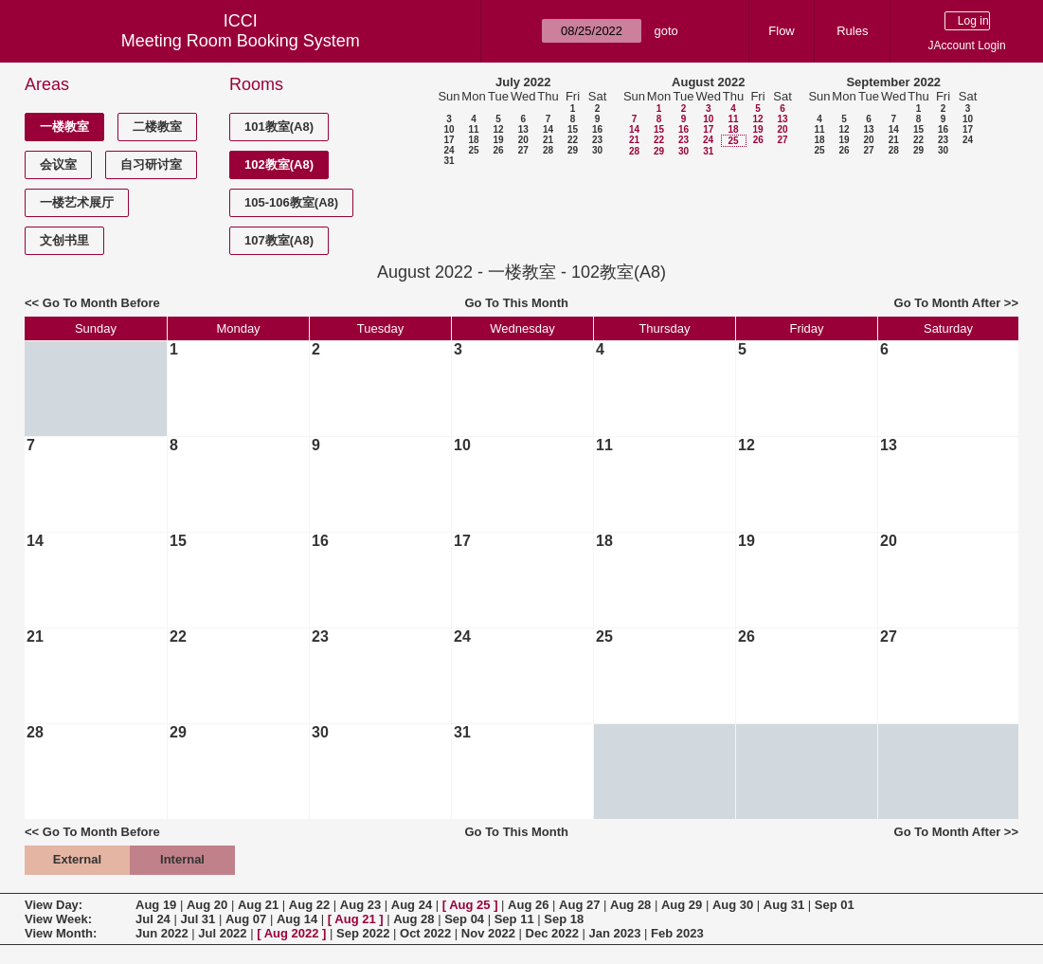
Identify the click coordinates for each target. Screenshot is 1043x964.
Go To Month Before (101, 303)
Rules (852, 31)
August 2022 (708, 82)
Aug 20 (207, 905)
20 (523, 140)
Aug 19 (155, 905)
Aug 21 (258, 905)
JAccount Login (967, 45)
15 (572, 129)
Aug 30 (732, 905)
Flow (781, 31)
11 (473, 129)
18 (473, 140)
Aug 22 (309, 905)
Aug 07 (245, 919)
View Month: (61, 933)
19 (498, 140)
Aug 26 (528, 905)
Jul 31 (197, 919)
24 (448, 150)
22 (572, 140)
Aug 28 (630, 905)
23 (597, 140)
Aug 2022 (291, 933)
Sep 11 (514, 919)
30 (597, 150)
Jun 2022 (162, 933)
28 (548, 150)
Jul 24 (153, 919)
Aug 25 (469, 905)
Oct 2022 (425, 933)
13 (523, 129)
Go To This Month (516, 303)
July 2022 (523, 82)
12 (498, 129)
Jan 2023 (615, 933)
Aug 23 (360, 905)
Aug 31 (784, 905)
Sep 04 (464, 919)
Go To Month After (947, 303)
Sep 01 (834, 905)
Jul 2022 (222, 933)
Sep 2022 (362, 933)
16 (597, 129)
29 (572, 150)
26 (498, 150)
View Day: (53, 905)
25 (473, 150)
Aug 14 (297, 919)
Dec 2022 (552, 933)
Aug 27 (579, 905)
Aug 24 (411, 905)
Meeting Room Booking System (240, 40)
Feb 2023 (677, 933)
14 (548, 129)
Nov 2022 (488, 933)
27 (523, 150)
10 (448, 129)
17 (448, 140)
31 (448, 160)
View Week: (58, 919)
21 (548, 140)
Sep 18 (564, 919)
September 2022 (893, 82)
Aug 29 (681, 905)
